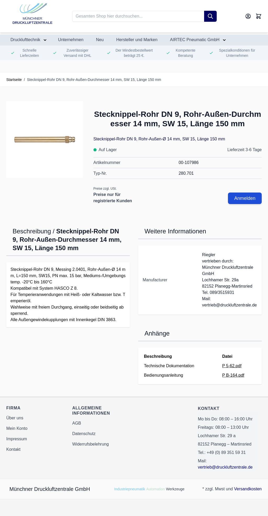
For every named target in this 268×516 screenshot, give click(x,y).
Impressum (16, 439)
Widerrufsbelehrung (90, 444)
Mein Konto (16, 428)
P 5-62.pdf (232, 366)
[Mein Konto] (248, 16)
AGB (76, 423)
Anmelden (244, 198)
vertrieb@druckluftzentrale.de (225, 467)
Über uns (14, 418)
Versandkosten (248, 489)
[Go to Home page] (32, 16)
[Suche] (210, 16)
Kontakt (13, 449)
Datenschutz (84, 433)
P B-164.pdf (233, 375)
